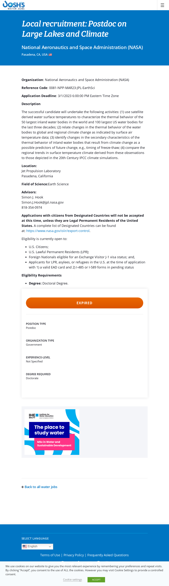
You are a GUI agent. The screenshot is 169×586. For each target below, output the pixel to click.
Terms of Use (50, 555)
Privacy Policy (74, 555)
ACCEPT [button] (96, 579)
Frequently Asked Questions (108, 555)
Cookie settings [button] (72, 579)
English (30, 546)
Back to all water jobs (39, 487)
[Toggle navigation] (162, 5)
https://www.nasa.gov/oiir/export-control (58, 231)
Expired (84, 303)
